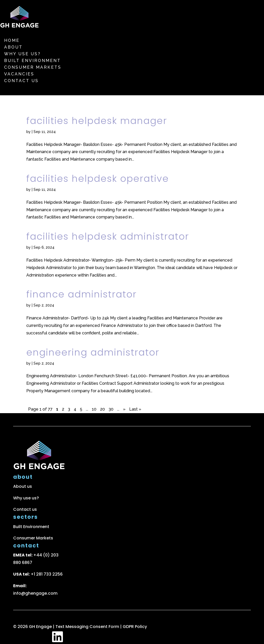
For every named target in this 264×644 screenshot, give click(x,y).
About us (22, 486)
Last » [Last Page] (135, 409)
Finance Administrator (81, 294)
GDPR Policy (135, 627)
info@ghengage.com (35, 593)
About (13, 47)
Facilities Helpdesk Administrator (107, 236)
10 (94, 409)
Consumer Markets (33, 538)
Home (12, 40)
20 (102, 409)
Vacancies (19, 74)
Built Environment (32, 60)
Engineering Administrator (92, 352)
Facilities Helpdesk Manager (96, 120)
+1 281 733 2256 (47, 574)
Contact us (21, 80)
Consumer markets (32, 67)
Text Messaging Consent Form (87, 627)
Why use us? (22, 53)
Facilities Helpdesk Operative (97, 178)
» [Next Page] (124, 409)
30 (111, 409)
